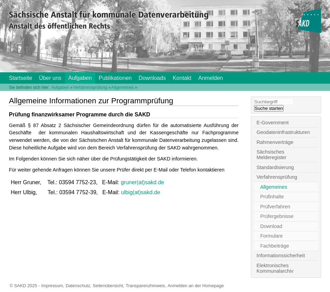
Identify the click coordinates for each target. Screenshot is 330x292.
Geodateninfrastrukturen (283, 132)
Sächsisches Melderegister (271, 154)
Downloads (152, 78)
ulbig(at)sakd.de (140, 192)
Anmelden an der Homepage (196, 285)
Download (271, 226)
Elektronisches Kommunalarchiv (274, 268)
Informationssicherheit (280, 255)
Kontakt (182, 78)
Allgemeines (122, 87)
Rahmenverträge (274, 142)
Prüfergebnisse (277, 216)
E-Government (272, 122)
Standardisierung (275, 167)
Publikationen (115, 78)
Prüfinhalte (272, 196)
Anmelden (210, 78)
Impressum (52, 285)
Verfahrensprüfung (90, 87)
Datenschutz (78, 285)
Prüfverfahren (275, 206)
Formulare (271, 236)
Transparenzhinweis (145, 285)
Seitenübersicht (108, 285)
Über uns (50, 78)
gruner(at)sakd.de (142, 182)
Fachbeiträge (274, 246)
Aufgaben (80, 78)
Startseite (20, 78)
